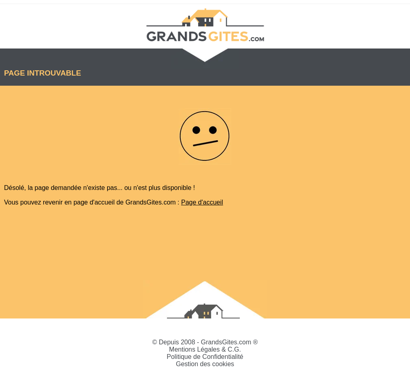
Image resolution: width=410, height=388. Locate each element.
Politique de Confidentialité (205, 356)
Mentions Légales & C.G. (205, 349)
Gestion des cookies (205, 364)
